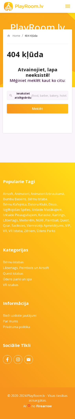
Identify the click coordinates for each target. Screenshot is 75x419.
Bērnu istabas (13, 262)
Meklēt (42, 108)
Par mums (10, 321)
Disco (52, 204)
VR (5, 231)
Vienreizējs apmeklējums (45, 225)
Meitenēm (26, 220)
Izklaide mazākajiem (47, 209)
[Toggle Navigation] (67, 6)
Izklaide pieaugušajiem (20, 215)
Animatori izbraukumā (47, 194)
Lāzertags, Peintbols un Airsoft (26, 268)
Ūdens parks (46, 231)
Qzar (6, 225)
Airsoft (8, 194)
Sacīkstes (18, 225)
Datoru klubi (37, 204)
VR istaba (15, 231)
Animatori (22, 194)
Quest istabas (13, 273)
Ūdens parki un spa (17, 279)
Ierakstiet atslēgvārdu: (20, 96)
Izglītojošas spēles (16, 209)
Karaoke (44, 215)
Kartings (58, 215)
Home (13, 36)
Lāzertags (10, 220)
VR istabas (10, 285)
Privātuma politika (16, 327)
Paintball (51, 220)
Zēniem (29, 231)
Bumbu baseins (14, 199)
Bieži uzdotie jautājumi (19, 315)
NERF (40, 220)
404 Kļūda (31, 36)
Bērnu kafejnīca (14, 204)
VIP (67, 225)
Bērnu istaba (37, 199)
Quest (64, 220)
